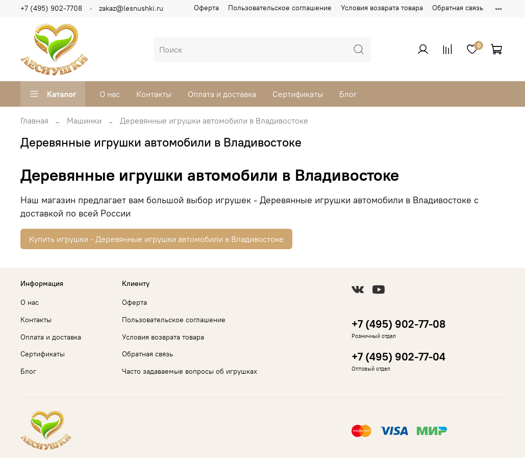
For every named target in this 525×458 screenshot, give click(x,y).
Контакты (153, 94)
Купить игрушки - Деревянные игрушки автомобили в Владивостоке (156, 239)
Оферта (206, 7)
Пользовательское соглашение (280, 7)
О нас (109, 94)
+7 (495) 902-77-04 (398, 357)
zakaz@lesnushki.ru (131, 8)
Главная (34, 120)
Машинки (84, 120)
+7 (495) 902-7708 (51, 8)
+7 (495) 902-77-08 (398, 324)
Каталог (53, 94)
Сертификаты (297, 94)
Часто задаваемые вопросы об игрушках (189, 371)
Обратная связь (457, 7)
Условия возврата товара (382, 7)
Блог (348, 94)
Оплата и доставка (222, 94)
